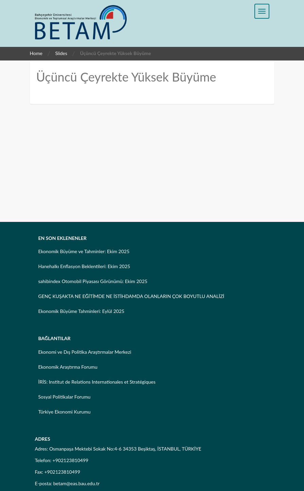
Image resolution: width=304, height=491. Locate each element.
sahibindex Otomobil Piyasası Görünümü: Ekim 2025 (92, 281)
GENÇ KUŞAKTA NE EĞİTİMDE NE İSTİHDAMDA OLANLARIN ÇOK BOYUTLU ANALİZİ (131, 296)
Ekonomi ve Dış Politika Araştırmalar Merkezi (84, 352)
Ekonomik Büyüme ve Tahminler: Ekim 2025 (84, 251)
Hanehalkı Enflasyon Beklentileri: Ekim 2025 (84, 266)
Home (36, 53)
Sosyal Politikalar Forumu (64, 397)
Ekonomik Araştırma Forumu (67, 367)
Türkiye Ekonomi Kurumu (64, 412)
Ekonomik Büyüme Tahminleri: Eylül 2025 (81, 311)
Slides (61, 53)
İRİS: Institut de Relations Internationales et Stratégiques (97, 382)
